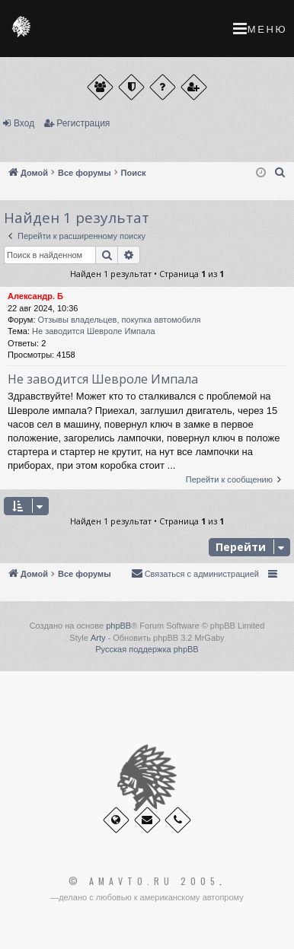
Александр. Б (35, 296)
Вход (24, 123)
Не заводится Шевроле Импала (93, 331)
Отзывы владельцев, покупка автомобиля (119, 319)
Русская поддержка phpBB (146, 649)
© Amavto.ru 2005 (144, 881)
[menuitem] (280, 172)
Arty (98, 637)
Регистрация (83, 123)
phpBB (118, 625)
